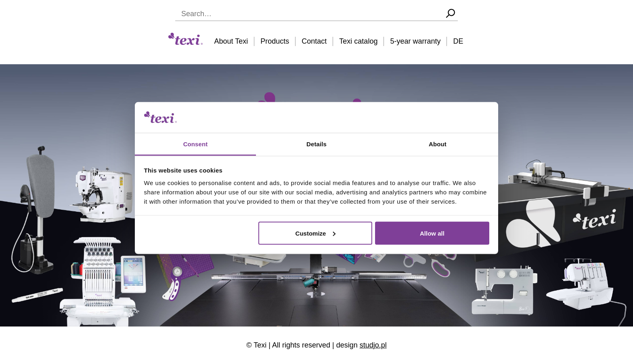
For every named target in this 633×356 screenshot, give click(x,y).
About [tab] (437, 144)
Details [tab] (316, 144)
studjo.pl (373, 345)
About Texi (231, 41)
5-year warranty (415, 41)
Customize (316, 233)
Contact (314, 41)
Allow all (432, 233)
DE (458, 41)
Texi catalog (358, 41)
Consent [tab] (195, 144)
